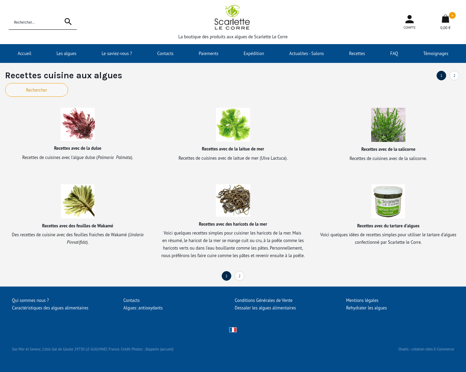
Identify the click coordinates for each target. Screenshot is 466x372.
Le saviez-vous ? (117, 53)
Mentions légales (362, 300)
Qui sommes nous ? (30, 300)
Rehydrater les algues (366, 308)
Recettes (357, 53)
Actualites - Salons (306, 53)
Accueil (24, 53)
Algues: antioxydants (143, 308)
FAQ (394, 53)
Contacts (165, 53)
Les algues (66, 53)
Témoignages (435, 53)
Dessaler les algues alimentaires (265, 308)
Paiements (209, 53)
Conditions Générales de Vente (264, 300)
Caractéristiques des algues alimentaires (50, 308)
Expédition (254, 53)
